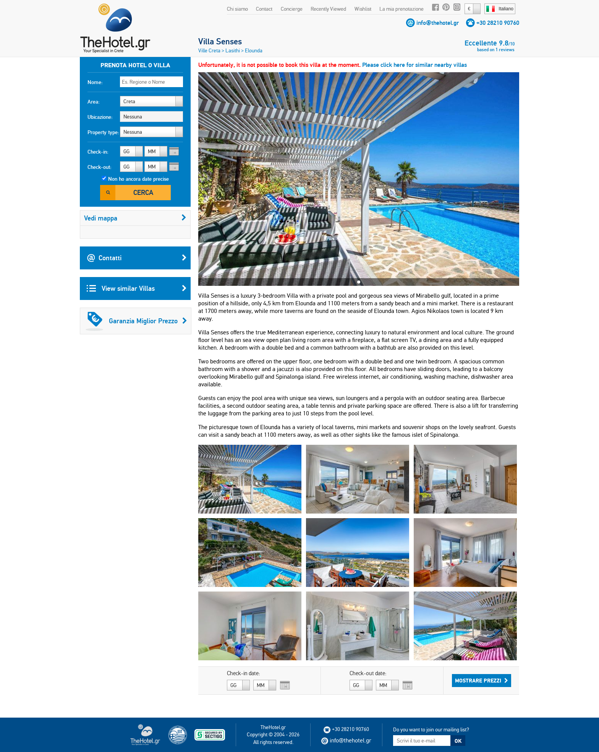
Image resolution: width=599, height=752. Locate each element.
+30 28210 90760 (497, 23)
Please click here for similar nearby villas (414, 65)
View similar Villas (137, 288)
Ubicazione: (100, 116)
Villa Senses (220, 41)
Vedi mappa (135, 218)
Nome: (95, 82)
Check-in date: (243, 673)
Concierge (292, 8)
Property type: (103, 132)
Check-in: (97, 151)
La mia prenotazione (401, 8)
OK (458, 740)
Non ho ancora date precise (138, 178)
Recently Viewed (328, 8)
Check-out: (99, 167)
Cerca (143, 192)
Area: (93, 101)
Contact (264, 8)
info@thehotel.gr (437, 23)
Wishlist (363, 8)
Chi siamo (237, 8)
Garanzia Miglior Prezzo (136, 321)
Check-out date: (368, 673)
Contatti (137, 257)
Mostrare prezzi (481, 680)
